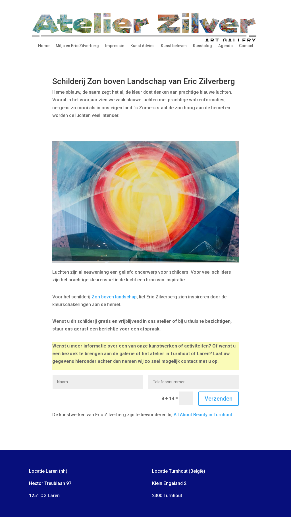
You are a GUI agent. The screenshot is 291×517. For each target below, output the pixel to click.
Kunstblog (202, 46)
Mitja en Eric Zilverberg (77, 46)
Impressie (114, 46)
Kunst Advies (142, 46)
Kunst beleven (174, 46)
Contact (246, 46)
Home (43, 46)
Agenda (225, 46)
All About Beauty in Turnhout (203, 414)
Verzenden (218, 398)
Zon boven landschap (114, 297)
